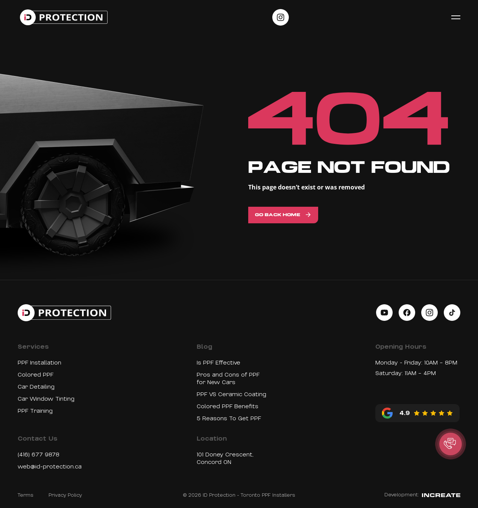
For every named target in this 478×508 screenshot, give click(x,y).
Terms (25, 495)
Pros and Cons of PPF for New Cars (228, 378)
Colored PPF (35, 374)
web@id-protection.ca (50, 466)
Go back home (277, 215)
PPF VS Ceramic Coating (231, 394)
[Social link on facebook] (407, 312)
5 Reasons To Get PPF (229, 418)
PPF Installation (39, 362)
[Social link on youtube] (384, 312)
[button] (450, 444)
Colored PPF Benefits (227, 406)
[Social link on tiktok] (452, 312)
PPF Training (35, 410)
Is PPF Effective (218, 362)
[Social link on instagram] (280, 17)
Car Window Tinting (46, 398)
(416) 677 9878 (38, 454)
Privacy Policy (65, 495)
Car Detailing (36, 386)
